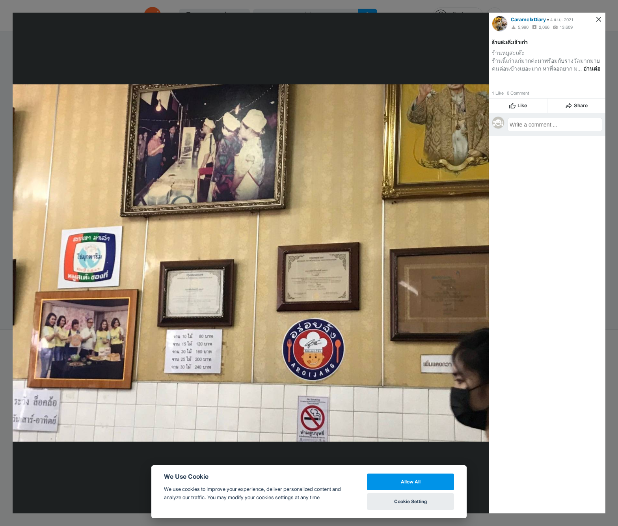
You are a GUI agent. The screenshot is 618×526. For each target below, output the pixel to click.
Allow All (411, 481)
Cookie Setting (410, 501)
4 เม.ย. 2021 (561, 19)
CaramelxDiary (528, 19)
